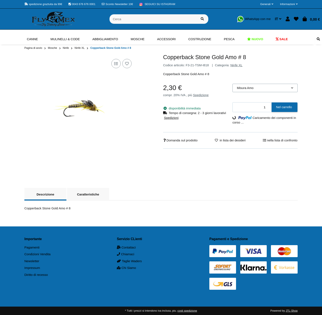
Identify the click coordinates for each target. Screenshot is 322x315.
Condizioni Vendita (37, 254)
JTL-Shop (292, 310)
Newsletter (31, 261)
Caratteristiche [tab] (88, 194)
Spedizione (201, 95)
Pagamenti (32, 247)
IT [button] (278, 19)
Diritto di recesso (36, 274)
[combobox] (265, 88)
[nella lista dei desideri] (127, 63)
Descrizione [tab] (45, 194)
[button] (267, 4)
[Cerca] (153, 19)
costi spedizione (187, 310)
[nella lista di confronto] (116, 63)
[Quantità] (252, 107)
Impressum (32, 268)
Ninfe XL (236, 65)
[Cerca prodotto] (202, 19)
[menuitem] (32, 39)
